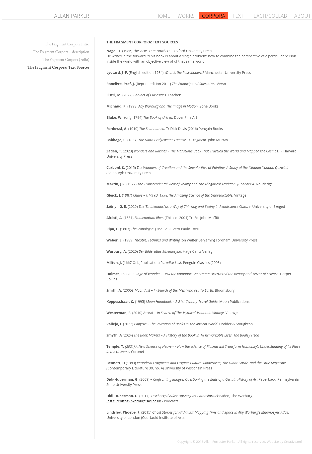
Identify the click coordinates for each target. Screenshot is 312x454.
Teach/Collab (269, 15)
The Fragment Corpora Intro (67, 44)
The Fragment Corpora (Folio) (65, 59)
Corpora (214, 15)
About (302, 15)
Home (163, 15)
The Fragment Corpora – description (61, 51)
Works (186, 15)
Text (238, 15)
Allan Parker (71, 15)
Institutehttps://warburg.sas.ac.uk (133, 401)
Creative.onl (293, 441)
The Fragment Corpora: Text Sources (58, 67)
